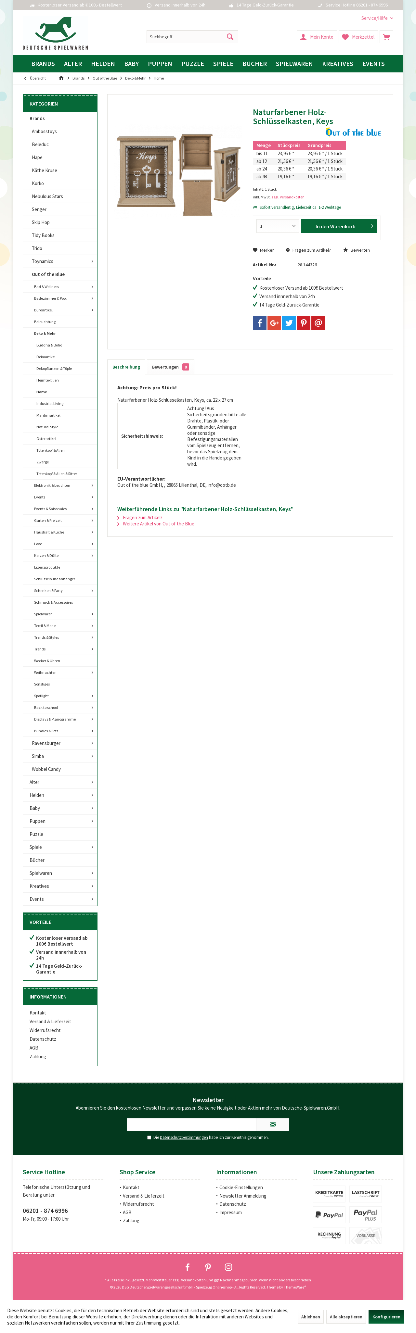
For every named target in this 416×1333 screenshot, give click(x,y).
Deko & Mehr (45, 333)
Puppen (38, 821)
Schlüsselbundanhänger (54, 578)
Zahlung (38, 1056)
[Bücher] (254, 63)
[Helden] (103, 63)
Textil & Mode (45, 625)
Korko (38, 183)
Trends (40, 649)
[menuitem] (375, 18)
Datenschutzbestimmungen (184, 1137)
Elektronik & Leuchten (52, 485)
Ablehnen (310, 1317)
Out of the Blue (48, 274)
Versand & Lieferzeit (50, 1021)
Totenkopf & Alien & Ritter (56, 473)
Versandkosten (193, 1279)
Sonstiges (42, 684)
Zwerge (42, 461)
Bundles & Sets (46, 730)
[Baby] (131, 63)
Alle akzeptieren (346, 1317)
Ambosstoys (44, 131)
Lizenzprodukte (47, 567)
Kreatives (39, 886)
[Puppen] (160, 63)
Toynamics (42, 261)
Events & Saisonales (50, 508)
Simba (38, 756)
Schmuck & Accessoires (53, 602)
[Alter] (72, 63)
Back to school (46, 707)
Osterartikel (46, 438)
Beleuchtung (45, 321)
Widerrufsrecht (45, 1030)
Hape (37, 157)
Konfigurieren (386, 1317)
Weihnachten (45, 672)
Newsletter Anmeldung (242, 1196)
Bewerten (356, 250)
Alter (34, 782)
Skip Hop (41, 222)
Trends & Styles (46, 637)
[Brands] (43, 63)
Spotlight (41, 695)
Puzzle (36, 834)
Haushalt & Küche (49, 532)
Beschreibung (126, 367)
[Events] (373, 63)
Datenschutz (43, 1039)
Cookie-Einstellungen (241, 1187)
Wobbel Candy (46, 769)
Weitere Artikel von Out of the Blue (155, 524)
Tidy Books (43, 235)
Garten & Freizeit (48, 520)
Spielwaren (43, 613)
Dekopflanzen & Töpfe (54, 368)
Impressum (230, 1212)
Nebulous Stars (47, 196)
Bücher (37, 860)
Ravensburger (46, 743)
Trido (37, 248)
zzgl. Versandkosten (288, 197)
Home (41, 391)
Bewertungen (170, 367)
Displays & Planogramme (55, 719)
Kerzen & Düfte (46, 555)
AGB (34, 1048)
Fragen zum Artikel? (308, 250)
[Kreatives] (338, 63)
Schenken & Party (48, 590)
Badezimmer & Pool (50, 298)
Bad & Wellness (46, 286)
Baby (35, 808)
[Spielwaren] (294, 63)
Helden (37, 795)
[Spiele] (223, 63)
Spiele (36, 847)
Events (39, 497)
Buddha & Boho (49, 345)
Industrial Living (49, 403)
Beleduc (40, 144)
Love (38, 543)
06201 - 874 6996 (45, 1210)
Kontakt (38, 1013)
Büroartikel (43, 310)
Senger (39, 209)
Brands (37, 118)
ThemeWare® (295, 1287)
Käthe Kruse (44, 170)
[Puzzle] (193, 63)
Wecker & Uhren (47, 660)
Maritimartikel (48, 415)
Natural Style (47, 426)
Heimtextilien (47, 380)
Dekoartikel (46, 356)
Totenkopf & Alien (50, 450)
